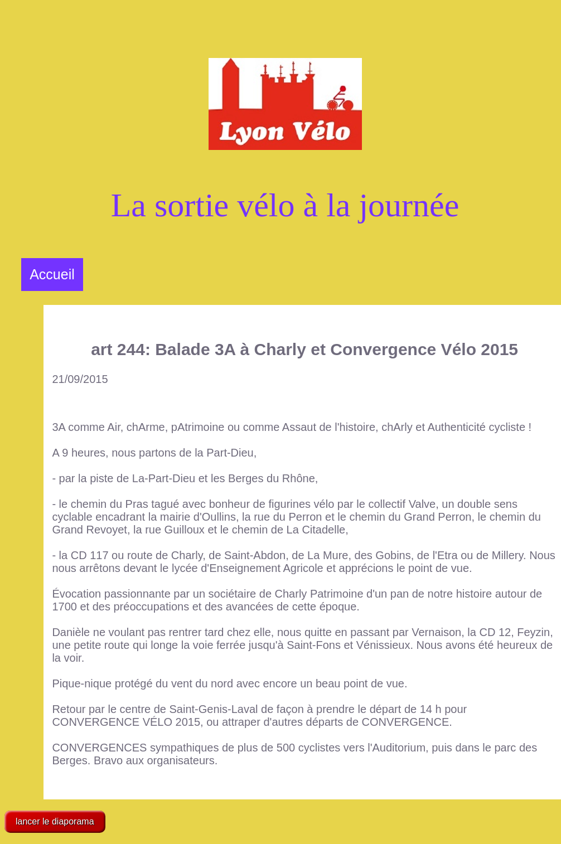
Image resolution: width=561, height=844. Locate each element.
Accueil (52, 274)
